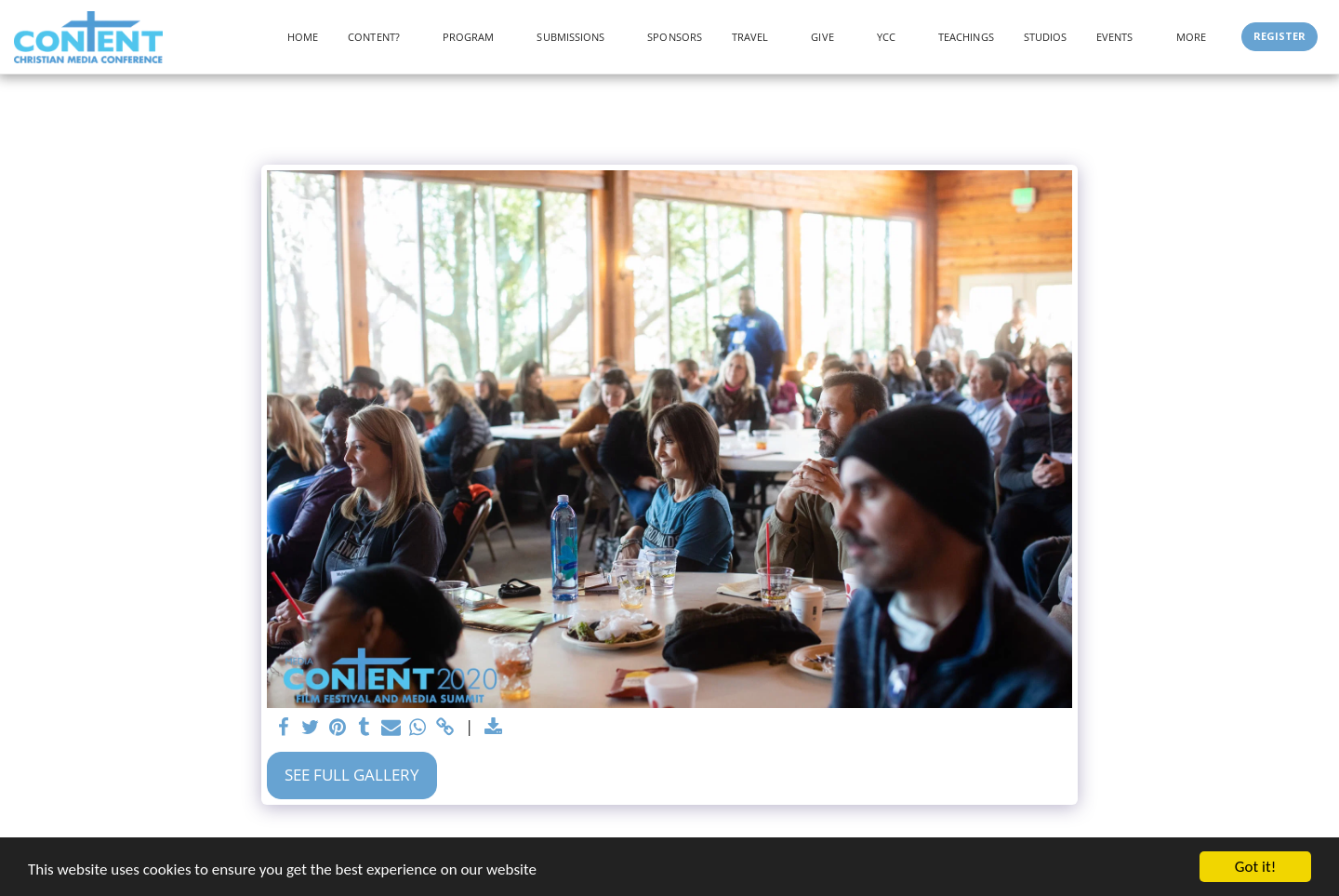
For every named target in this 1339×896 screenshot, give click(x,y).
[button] (380, 36)
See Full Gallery (352, 774)
